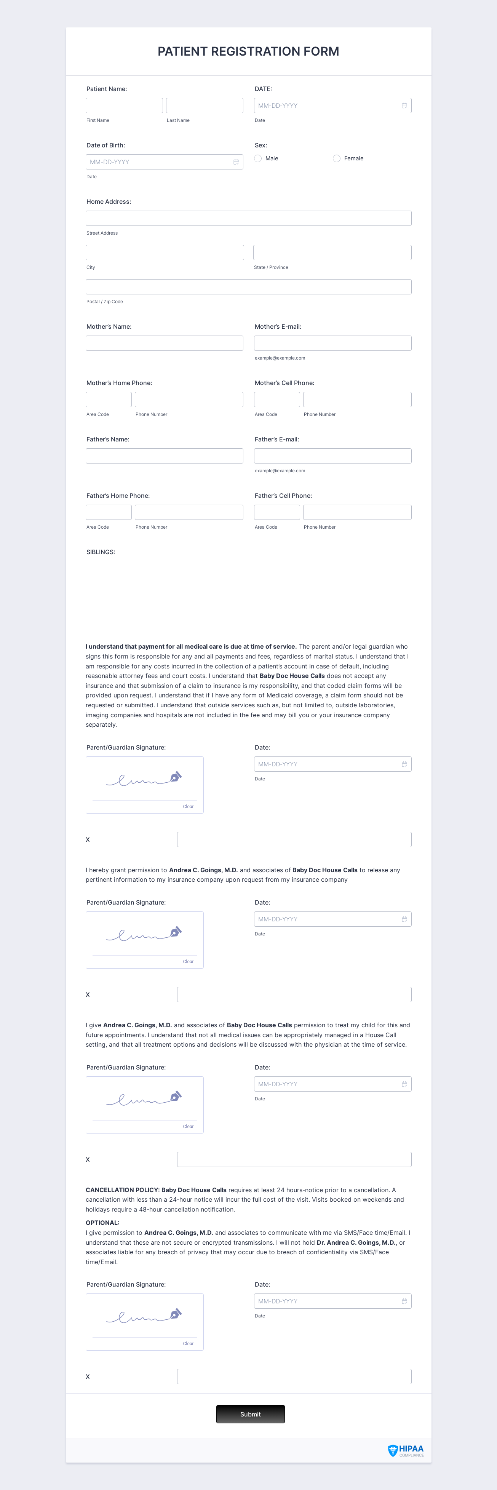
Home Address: (108, 201)
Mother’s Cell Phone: (285, 383)
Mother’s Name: (109, 326)
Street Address (102, 233)
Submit (250, 1414)
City (90, 267)
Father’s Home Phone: (118, 495)
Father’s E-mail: (277, 439)
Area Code (97, 414)
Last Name (178, 120)
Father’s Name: (107, 439)
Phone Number (151, 414)
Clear (188, 806)
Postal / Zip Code (104, 301)
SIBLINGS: (100, 552)
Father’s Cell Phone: (283, 495)
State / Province (271, 267)
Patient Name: (106, 89)
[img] (144, 778)
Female (354, 158)
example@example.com (280, 358)
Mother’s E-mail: (278, 326)
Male (271, 158)
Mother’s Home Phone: (119, 383)
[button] (404, 105)
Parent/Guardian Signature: (126, 747)
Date (260, 120)
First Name (97, 120)
